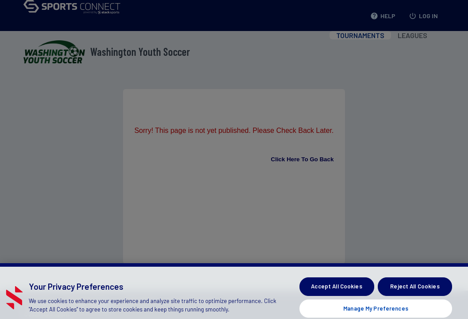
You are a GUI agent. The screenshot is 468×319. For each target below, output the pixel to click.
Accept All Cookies (336, 290)
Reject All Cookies (414, 290)
